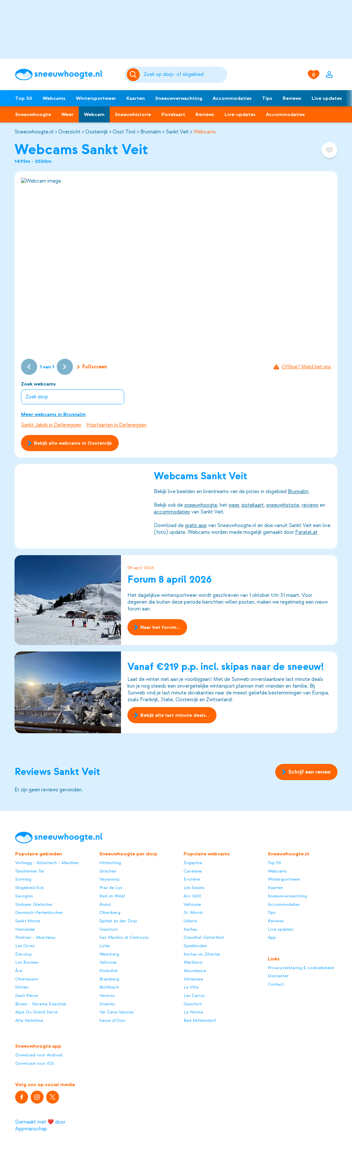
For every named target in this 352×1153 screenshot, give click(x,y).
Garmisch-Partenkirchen (39, 912)
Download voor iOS (34, 1063)
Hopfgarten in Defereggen (116, 425)
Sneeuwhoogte (33, 114)
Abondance (195, 970)
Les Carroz (194, 995)
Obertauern (26, 979)
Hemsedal (25, 929)
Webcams (54, 98)
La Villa (191, 987)
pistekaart (253, 505)
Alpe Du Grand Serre (36, 1012)
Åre (18, 970)
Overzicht (69, 132)
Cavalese (193, 871)
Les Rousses (26, 962)
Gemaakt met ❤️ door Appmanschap (40, 1125)
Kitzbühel (108, 970)
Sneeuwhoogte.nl (34, 132)
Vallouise (108, 962)
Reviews (292, 98)
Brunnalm (150, 132)
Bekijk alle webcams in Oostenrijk (70, 443)
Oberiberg (109, 912)
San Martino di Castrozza (123, 937)
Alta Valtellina (29, 1020)
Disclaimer (278, 975)
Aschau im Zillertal (202, 954)
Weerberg (109, 954)
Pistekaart (173, 114)
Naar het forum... (157, 627)
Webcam (94, 114)
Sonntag (23, 879)
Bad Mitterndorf (200, 1020)
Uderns (190, 921)
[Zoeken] (184, 74)
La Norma (193, 1012)
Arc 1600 (192, 896)
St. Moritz (193, 912)
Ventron (107, 995)
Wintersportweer (96, 98)
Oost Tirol (124, 132)
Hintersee (193, 979)
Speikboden (195, 945)
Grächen (107, 871)
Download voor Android (38, 1055)
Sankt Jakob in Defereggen (51, 425)
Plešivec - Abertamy (35, 937)
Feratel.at (306, 532)
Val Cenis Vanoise (116, 1012)
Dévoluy (23, 954)
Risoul (105, 904)
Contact (276, 984)
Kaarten (135, 98)
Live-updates (240, 114)
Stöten (21, 987)
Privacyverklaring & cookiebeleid (301, 967)
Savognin (24, 896)
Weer (67, 114)
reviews (310, 505)
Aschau (190, 929)
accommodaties (172, 512)
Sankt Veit (177, 132)
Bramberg (109, 979)
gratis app (196, 525)
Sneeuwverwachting (178, 98)
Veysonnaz (109, 879)
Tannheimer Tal (29, 871)
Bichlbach (109, 987)
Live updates (327, 98)
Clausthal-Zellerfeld (204, 937)
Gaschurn (108, 929)
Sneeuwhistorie (133, 114)
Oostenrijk (96, 132)
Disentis (107, 1004)
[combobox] (184, 74)
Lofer (104, 945)
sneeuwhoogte (200, 505)
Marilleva (193, 962)
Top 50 (23, 98)
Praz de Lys (110, 887)
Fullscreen (92, 367)
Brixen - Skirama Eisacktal (40, 1004)
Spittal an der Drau (118, 921)
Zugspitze (193, 862)
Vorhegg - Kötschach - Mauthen (47, 862)
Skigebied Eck (29, 887)
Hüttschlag (110, 862)
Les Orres (25, 945)
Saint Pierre (26, 995)
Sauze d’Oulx (112, 1020)
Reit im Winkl (112, 896)
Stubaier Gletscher (34, 904)
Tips (267, 98)
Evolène (192, 879)
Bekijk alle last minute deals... (172, 715)
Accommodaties (232, 98)
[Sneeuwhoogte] (66, 74)
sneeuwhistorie (282, 505)
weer (233, 505)
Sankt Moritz (27, 921)
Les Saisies (194, 887)
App (272, 937)
